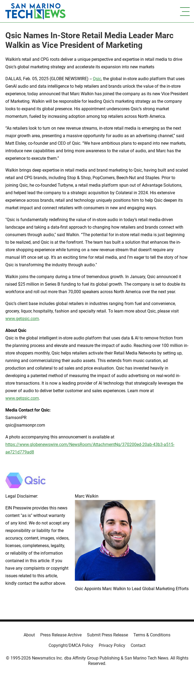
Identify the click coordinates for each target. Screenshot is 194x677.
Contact (138, 645)
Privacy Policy (112, 645)
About (29, 634)
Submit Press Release (107, 634)
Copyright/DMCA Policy (71, 645)
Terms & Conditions (151, 634)
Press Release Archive (61, 634)
